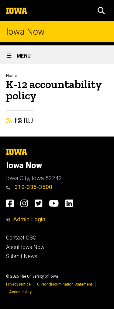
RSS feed (19, 120)
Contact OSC (21, 238)
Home (11, 75)
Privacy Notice (18, 284)
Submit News (21, 256)
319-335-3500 (29, 186)
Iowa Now (25, 31)
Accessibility (20, 291)
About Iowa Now (25, 247)
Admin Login (29, 219)
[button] (101, 10)
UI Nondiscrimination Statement (64, 284)
